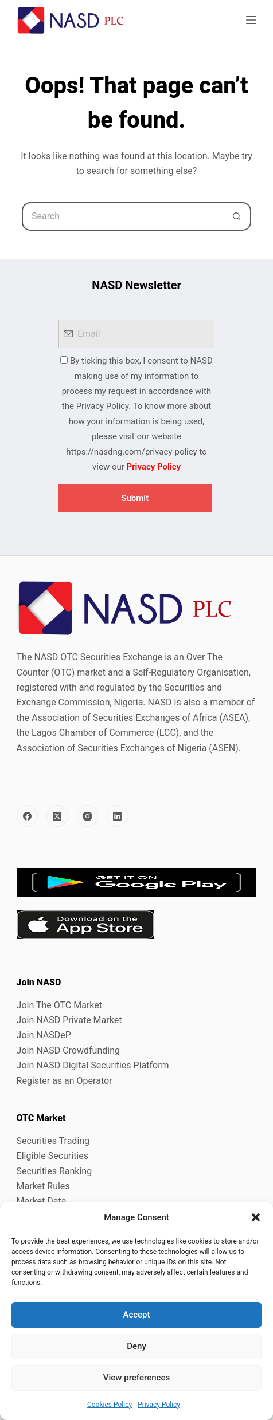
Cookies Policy (109, 1405)
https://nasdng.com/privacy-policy (131, 452)
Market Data (42, 1201)
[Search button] (237, 216)
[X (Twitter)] (57, 816)
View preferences (136, 1377)
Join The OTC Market (59, 1005)
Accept (136, 1314)
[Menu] (251, 20)
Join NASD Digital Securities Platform (93, 1065)
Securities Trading (53, 1140)
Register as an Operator (64, 1080)
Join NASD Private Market (69, 1020)
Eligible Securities (52, 1155)
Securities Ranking (54, 1171)
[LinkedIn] (117, 816)
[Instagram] (88, 816)
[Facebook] (27, 816)
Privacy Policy (159, 1405)
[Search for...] (122, 216)
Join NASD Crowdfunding (68, 1050)
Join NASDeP (44, 1035)
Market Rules (43, 1186)
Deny (136, 1346)
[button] (256, 1217)
